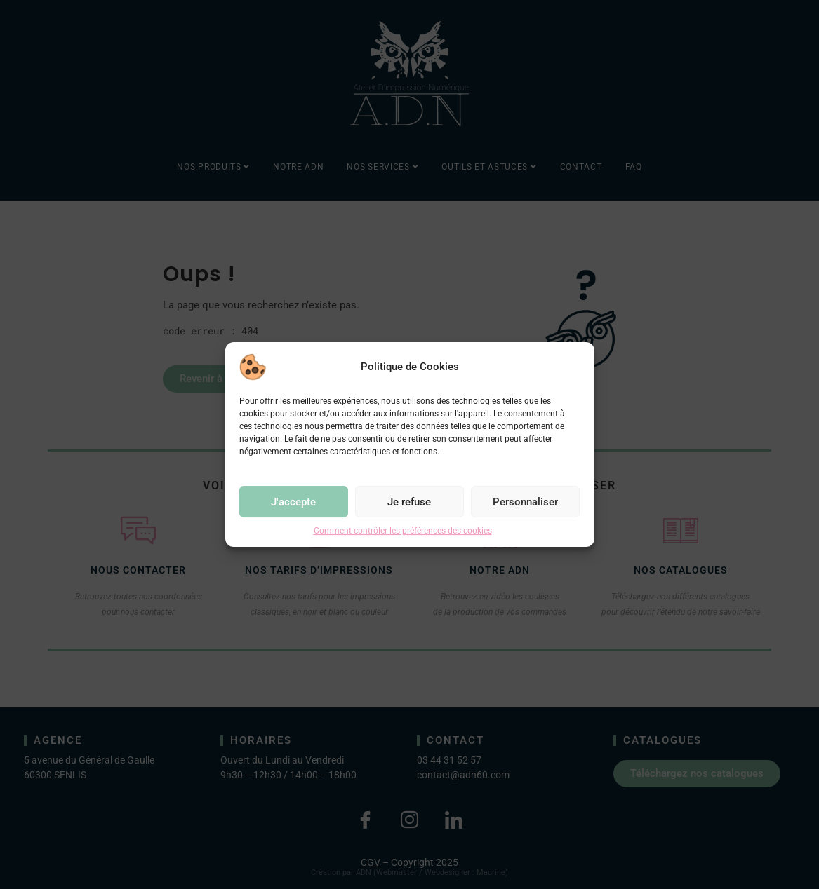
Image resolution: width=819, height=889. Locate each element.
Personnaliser (525, 502)
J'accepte (293, 502)
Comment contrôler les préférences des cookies (403, 531)
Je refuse (409, 502)
